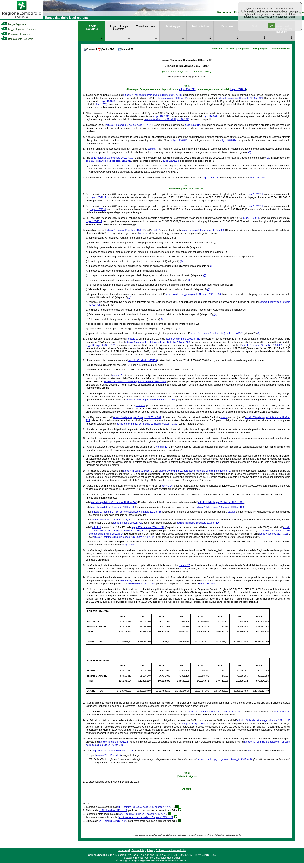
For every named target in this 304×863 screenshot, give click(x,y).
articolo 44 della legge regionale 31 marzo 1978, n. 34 (193, 294)
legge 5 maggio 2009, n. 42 (172, 98)
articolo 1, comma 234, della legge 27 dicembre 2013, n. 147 (124, 537)
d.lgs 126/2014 (210, 116)
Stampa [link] (89, 49)
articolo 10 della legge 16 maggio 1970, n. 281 (137, 417)
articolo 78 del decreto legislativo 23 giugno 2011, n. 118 (152, 95)
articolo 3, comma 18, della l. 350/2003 (262, 345)
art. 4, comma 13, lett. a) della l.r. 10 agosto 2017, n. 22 (145, 807)
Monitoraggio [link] (173, 26)
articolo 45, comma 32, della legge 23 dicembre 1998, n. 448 (135, 381)
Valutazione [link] (227, 26)
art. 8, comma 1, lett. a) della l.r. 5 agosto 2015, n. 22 (146, 817)
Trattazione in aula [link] (145, 26)
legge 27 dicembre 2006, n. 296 (148, 527)
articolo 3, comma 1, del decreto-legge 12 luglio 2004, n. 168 (157, 342)
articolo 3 (132, 338)
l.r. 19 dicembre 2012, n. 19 (113, 810)
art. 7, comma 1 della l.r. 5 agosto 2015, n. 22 (142, 814)
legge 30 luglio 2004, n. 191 (100, 345)
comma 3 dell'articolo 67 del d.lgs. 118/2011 (166, 119)
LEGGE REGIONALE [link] (91, 27)
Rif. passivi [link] (243, 48)
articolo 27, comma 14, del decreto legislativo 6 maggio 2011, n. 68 (126, 511)
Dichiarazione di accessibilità (171, 850)
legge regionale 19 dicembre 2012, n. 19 (111, 157)
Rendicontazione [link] (200, 26)
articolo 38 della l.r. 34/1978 (142, 360)
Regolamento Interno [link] (15, 34)
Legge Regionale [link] (13, 24)
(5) (248, 750)
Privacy (151, 850)
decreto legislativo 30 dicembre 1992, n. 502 (114, 502)
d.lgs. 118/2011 (187, 89)
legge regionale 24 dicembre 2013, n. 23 (203, 230)
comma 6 (117, 375)
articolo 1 (155, 230)
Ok (271, 25)
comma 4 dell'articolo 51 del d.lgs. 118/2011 (108, 161)
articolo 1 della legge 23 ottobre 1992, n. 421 (221, 502)
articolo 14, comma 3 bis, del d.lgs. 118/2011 (129, 125)
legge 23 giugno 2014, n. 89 (197, 723)
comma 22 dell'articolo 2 (108, 755)
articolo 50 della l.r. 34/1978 (141, 583)
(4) (121, 745)
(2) (268, 157)
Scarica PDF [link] (106, 49)
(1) (249, 152)
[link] (21, 18)
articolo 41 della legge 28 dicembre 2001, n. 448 (150, 399)
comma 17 (184, 565)
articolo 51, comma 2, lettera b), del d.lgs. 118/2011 (215, 711)
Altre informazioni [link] (281, 48)
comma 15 (167, 485)
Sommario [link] (217, 48)
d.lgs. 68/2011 (130, 544)
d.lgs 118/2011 (107, 101)
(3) (181, 261)
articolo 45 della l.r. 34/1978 (137, 470)
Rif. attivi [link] (229, 48)
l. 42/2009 (101, 104)
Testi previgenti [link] (260, 48)
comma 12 (162, 446)
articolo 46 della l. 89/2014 (113, 741)
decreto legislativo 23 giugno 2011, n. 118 (113, 519)
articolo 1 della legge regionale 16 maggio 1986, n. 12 (225, 759)
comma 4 (153, 149)
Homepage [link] (224, 12)
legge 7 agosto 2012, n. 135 (273, 533)
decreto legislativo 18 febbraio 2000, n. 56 (112, 507)
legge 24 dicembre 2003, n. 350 (183, 338)
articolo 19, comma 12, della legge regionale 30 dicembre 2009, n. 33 (195, 470)
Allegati (186, 788)
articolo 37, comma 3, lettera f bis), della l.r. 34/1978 (216, 333)
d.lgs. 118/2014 (210, 177)
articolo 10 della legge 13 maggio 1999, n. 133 (220, 507)
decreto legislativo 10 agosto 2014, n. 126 (241, 98)
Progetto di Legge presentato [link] (119, 27)
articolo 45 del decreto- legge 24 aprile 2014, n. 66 (263, 720)
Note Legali (124, 850)
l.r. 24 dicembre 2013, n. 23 (113, 821)
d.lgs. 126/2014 (238, 89)
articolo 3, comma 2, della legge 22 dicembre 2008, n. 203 (147, 423)
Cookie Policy (138, 850)
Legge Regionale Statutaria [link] (18, 29)
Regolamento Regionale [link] (17, 39)
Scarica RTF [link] (125, 49)
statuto (223, 417)
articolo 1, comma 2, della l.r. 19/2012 (125, 230)
